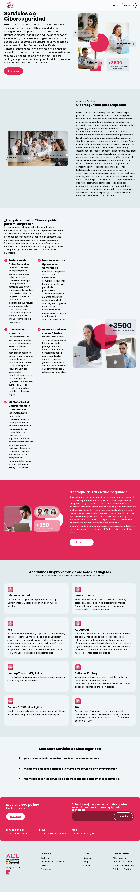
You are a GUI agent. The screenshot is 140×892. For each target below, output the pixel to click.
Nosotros (87, 857)
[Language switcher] (115, 5)
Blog (85, 861)
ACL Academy (120, 857)
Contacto (88, 865)
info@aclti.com (13, 867)
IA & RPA (45, 865)
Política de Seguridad (123, 865)
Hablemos (129, 5)
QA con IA (46, 869)
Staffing (45, 857)
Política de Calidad (122, 869)
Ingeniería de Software (52, 861)
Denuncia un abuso (122, 861)
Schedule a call (81, 542)
